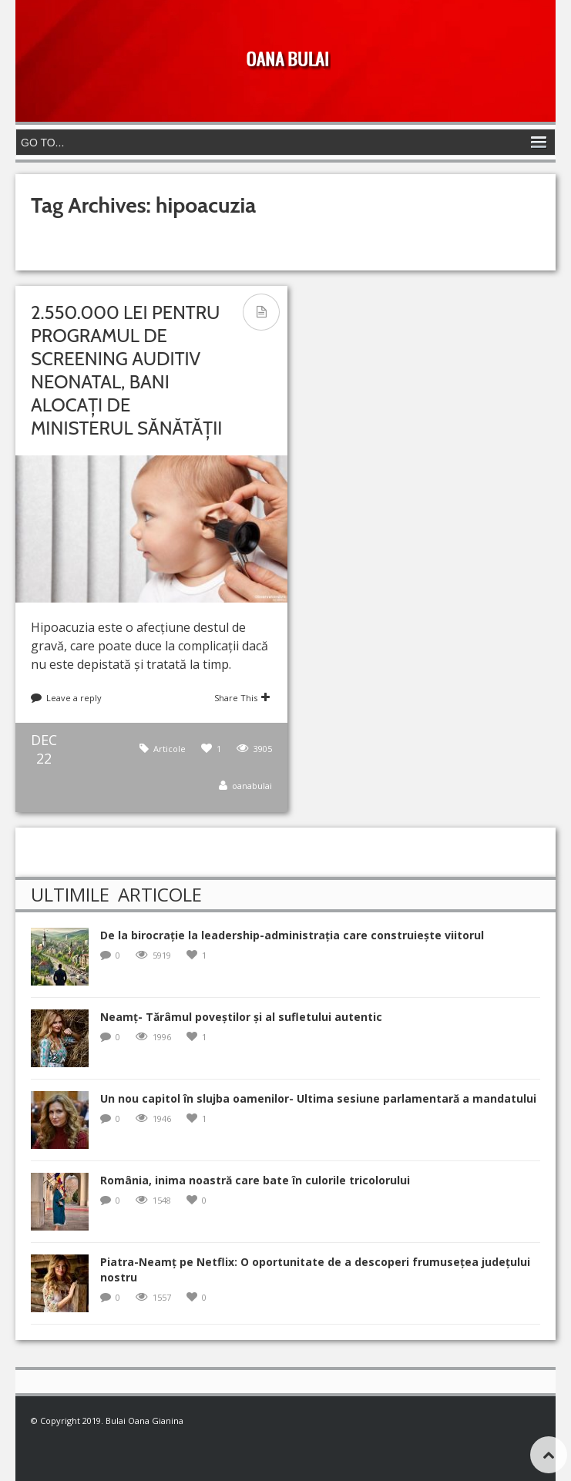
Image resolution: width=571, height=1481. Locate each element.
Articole (169, 748)
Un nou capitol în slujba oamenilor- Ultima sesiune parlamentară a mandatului (318, 1098)
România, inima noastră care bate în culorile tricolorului (255, 1180)
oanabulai (252, 785)
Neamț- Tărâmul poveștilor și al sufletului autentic (241, 1016)
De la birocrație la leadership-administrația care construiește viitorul (292, 935)
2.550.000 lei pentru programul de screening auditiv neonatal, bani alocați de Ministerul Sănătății (126, 370)
